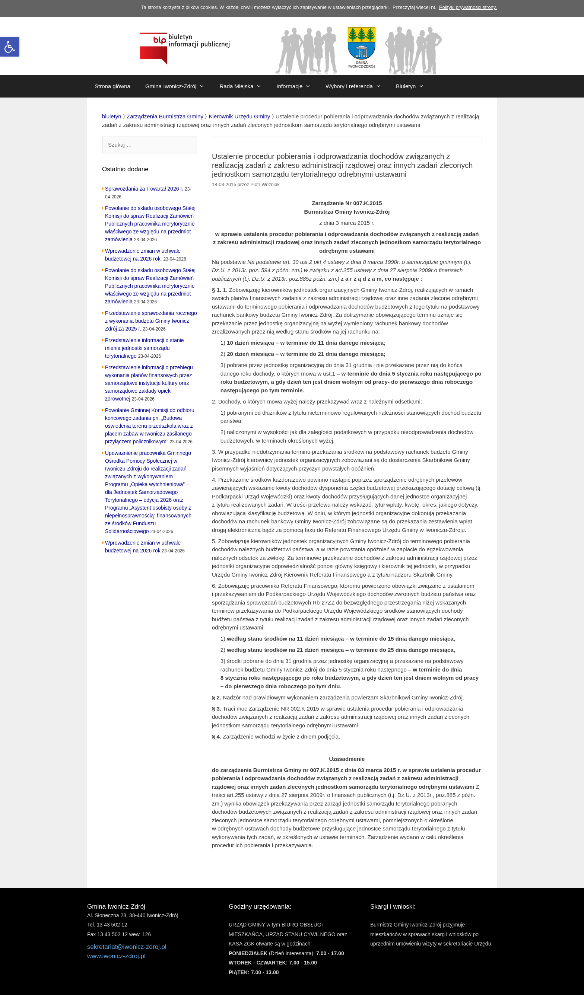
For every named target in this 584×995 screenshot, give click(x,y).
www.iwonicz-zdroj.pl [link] (116, 956)
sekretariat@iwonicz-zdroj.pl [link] (126, 946)
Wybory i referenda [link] (357, 86)
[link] (9, 47)
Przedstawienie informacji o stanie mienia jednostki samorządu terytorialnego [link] (144, 348)
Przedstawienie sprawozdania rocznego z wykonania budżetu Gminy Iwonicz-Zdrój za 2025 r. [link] (151, 321)
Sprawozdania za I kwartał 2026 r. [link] (144, 189)
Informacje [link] (297, 86)
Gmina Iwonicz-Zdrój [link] (178, 86)
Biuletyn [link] (413, 86)
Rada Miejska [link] (244, 86)
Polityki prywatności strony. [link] (468, 7)
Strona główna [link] (112, 86)
